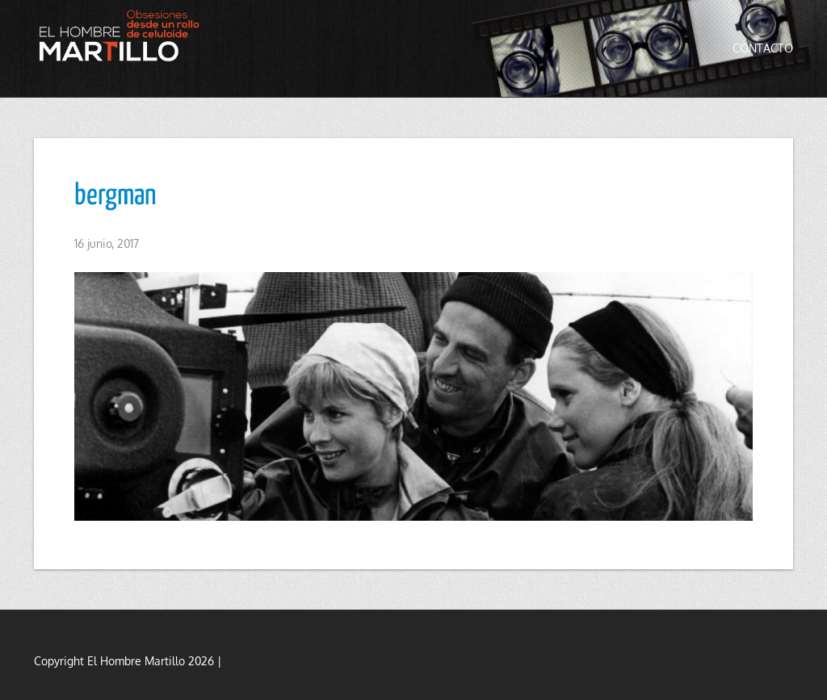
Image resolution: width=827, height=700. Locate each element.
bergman (115, 196)
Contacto (763, 48)
